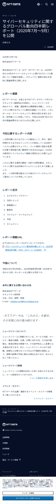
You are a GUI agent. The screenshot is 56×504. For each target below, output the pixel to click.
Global (13, 430)
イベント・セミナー (45, 398)
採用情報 (5, 448)
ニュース (13, 16)
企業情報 (5, 437)
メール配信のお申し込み (43, 378)
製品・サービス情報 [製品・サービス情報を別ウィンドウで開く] (10, 460)
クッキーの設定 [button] (7, 486)
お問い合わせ (33, 472)
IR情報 (5, 443)
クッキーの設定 (28, 493)
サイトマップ (6, 472)
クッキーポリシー (39, 486)
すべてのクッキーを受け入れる (28, 498)
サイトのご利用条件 (9, 476)
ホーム (4, 16)
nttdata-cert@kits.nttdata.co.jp (24, 301)
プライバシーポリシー (36, 476)
